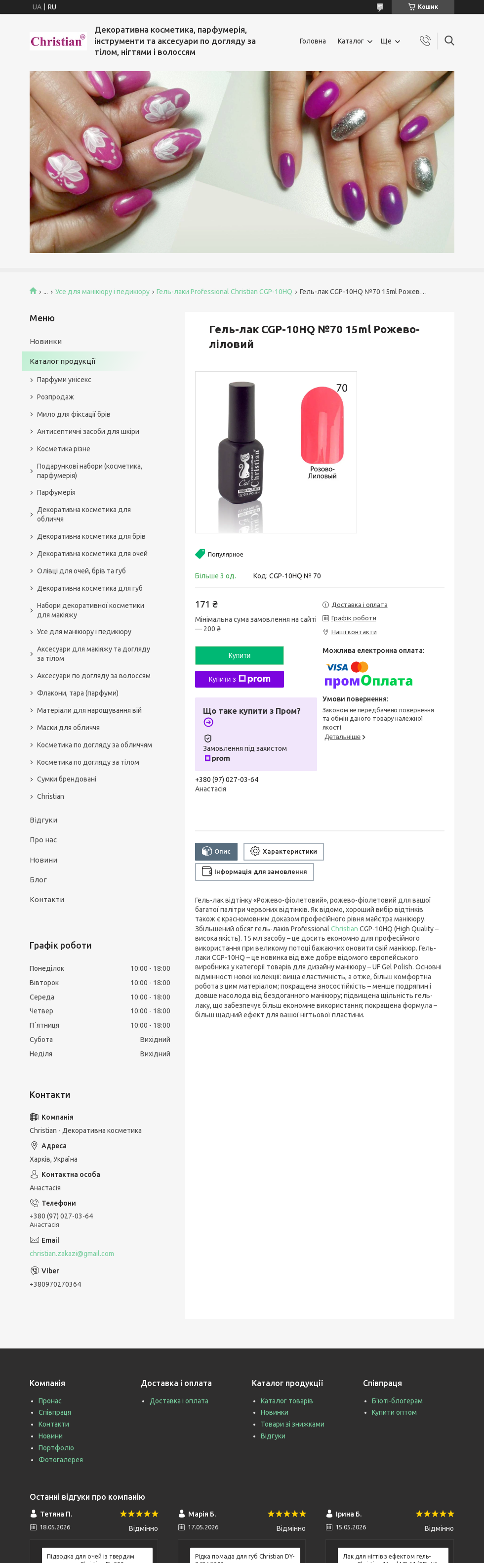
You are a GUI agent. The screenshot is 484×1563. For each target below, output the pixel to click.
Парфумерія (56, 492)
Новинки (46, 341)
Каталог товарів (287, 1401)
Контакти (47, 899)
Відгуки (43, 820)
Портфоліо (56, 1448)
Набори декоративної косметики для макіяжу (90, 610)
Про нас (43, 839)
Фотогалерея (61, 1460)
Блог (38, 879)
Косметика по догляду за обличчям (94, 745)
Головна (313, 41)
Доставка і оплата (179, 1401)
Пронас (50, 1401)
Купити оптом (394, 1412)
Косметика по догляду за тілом (88, 762)
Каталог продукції (62, 361)
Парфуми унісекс (64, 380)
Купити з (239, 679)
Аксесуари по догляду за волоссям (94, 676)
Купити (240, 655)
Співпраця (55, 1412)
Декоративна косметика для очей (92, 554)
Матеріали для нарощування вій (89, 710)
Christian (344, 929)
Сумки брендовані (66, 779)
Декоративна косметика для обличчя (84, 514)
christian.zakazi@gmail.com (72, 1254)
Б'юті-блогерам (397, 1401)
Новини (43, 860)
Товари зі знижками (292, 1424)
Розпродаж (55, 397)
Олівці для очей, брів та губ (81, 571)
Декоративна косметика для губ (90, 588)
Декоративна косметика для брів (91, 536)
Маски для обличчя (68, 728)
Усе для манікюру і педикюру (102, 292)
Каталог (351, 41)
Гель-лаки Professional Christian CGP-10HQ (224, 292)
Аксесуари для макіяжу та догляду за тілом (93, 653)
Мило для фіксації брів (74, 414)
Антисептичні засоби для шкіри (88, 431)
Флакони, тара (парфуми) (78, 693)
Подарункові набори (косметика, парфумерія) (89, 470)
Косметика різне (63, 449)
